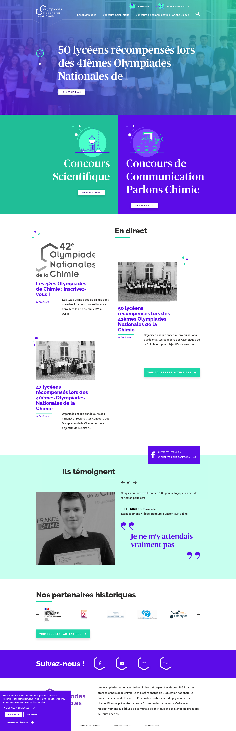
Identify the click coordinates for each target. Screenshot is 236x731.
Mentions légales (17, 722)
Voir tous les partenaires (63, 637)
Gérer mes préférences (16, 707)
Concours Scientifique (116, 14)
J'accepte (13, 714)
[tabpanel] (118, 72)
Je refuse (31, 714)
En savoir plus (72, 92)
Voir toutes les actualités (170, 375)
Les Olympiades (86, 14)
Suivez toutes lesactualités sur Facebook (168, 457)
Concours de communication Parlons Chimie (162, 14)
